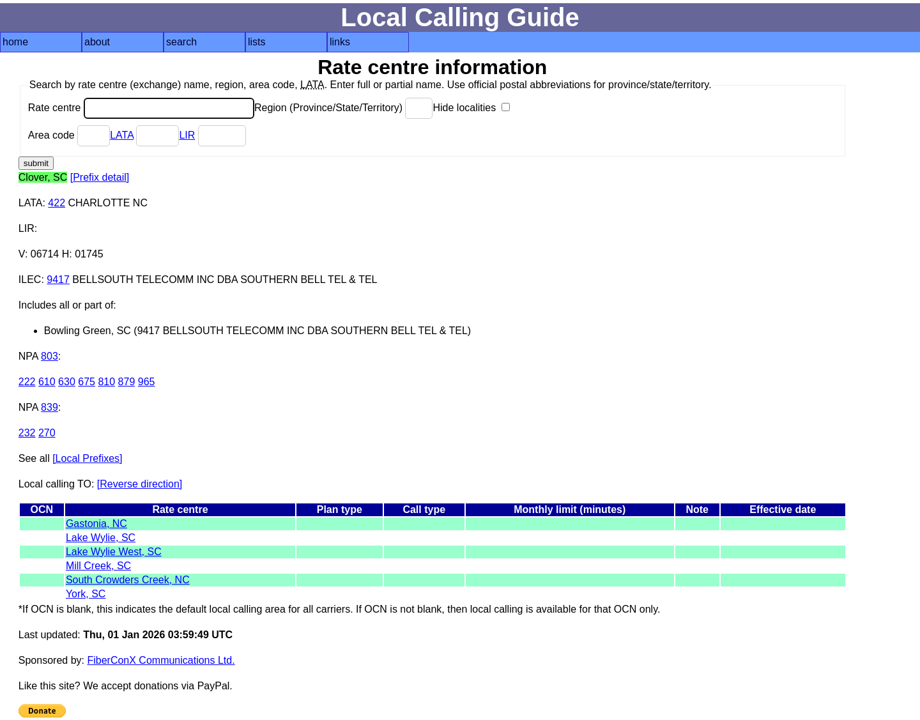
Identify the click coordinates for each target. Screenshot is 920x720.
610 (47, 381)
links (340, 41)
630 (66, 381)
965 (146, 381)
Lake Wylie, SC (100, 537)
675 (86, 381)
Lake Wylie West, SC (114, 551)
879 (126, 381)
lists (257, 41)
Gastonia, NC (96, 523)
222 (27, 381)
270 (47, 432)
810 (106, 381)
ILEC (30, 279)
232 (27, 432)
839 (49, 407)
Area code (69, 135)
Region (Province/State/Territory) (343, 107)
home (15, 41)
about (97, 41)
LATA (122, 135)
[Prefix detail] (99, 177)
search (181, 41)
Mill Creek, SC (98, 565)
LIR (187, 135)
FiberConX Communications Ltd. (160, 660)
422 (56, 202)
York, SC (86, 593)
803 (49, 356)
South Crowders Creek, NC (128, 579)
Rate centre (141, 107)
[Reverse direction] (139, 484)
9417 (58, 279)
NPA (28, 356)
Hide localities (471, 107)
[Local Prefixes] (87, 458)
